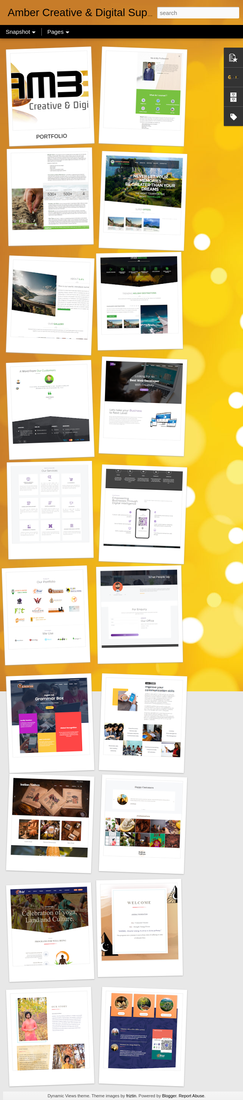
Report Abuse (191, 1095)
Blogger (169, 1095)
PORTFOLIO (51, 136)
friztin (131, 1095)
